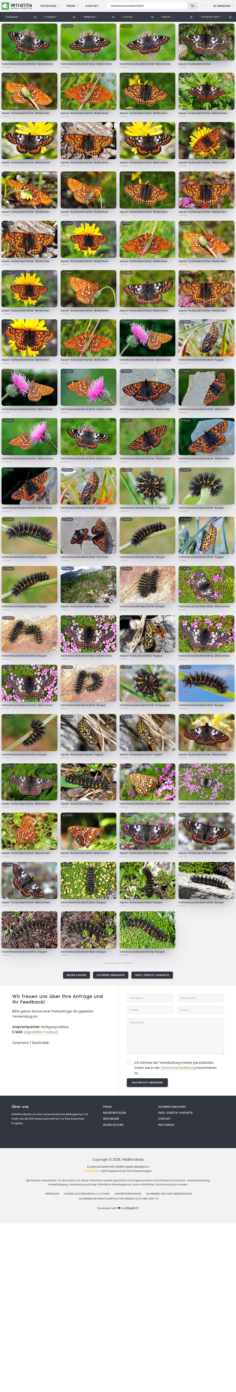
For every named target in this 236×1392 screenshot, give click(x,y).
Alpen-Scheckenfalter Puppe (141, 656)
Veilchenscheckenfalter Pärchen (85, 557)
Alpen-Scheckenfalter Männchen (203, 113)
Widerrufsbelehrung (128, 1193)
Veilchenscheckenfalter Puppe (201, 360)
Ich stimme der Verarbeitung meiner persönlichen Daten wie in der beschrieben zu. (175, 1067)
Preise (107, 1107)
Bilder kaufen (76, 975)
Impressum (52, 1193)
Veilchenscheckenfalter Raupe (201, 508)
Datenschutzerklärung (178, 1068)
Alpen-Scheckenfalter (195, 64)
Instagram (166, 1125)
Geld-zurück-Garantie (152, 975)
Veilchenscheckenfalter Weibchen (145, 409)
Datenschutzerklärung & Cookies (87, 1193)
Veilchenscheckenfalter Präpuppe (145, 508)
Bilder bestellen (114, 1113)
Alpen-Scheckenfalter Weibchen (26, 113)
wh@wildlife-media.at (40, 1032)
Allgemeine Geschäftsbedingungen (169, 1193)
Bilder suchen (113, 1125)
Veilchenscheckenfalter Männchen (27, 64)
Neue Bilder (111, 1119)
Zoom (8, 26)
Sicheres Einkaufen (110, 975)
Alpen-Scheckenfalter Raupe (82, 803)
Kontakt (164, 1119)
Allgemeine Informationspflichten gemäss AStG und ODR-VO (119, 1198)
